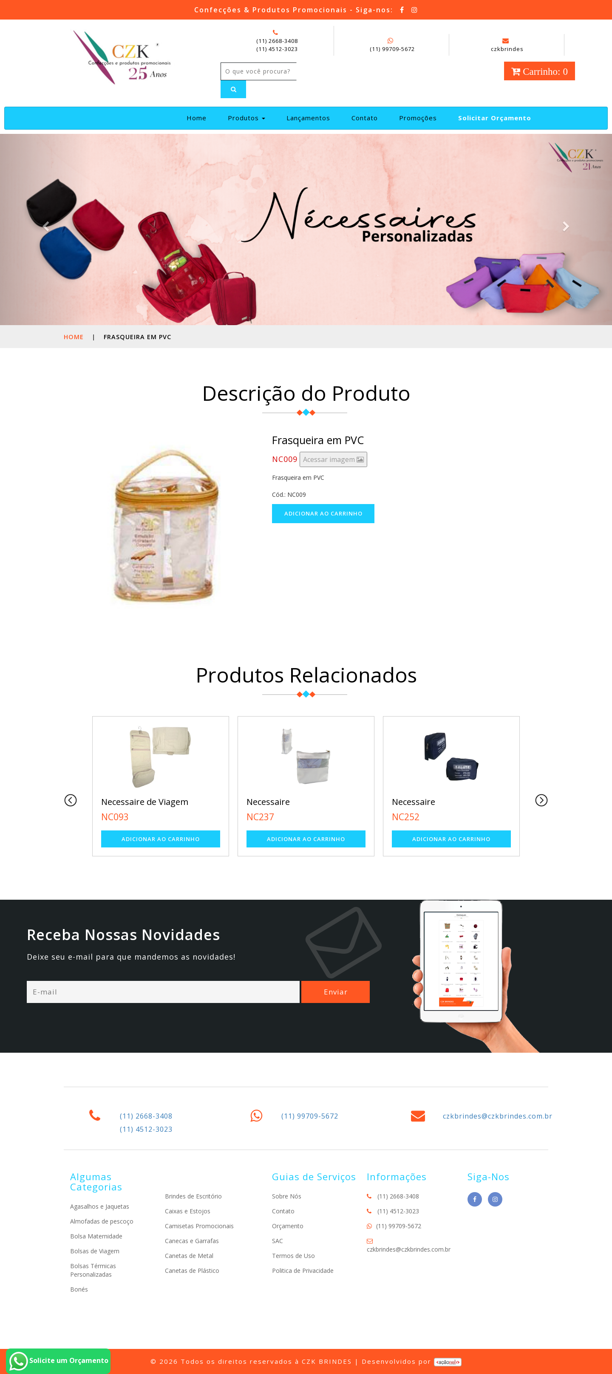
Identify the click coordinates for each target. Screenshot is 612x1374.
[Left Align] (233, 89)
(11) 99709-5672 (392, 49)
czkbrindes (507, 45)
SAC (277, 1241)
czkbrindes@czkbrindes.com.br (497, 1116)
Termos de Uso (293, 1256)
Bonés (79, 1289)
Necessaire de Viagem (144, 801)
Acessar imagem (333, 459)
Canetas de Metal (189, 1256)
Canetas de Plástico (192, 1270)
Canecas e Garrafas (192, 1241)
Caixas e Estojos (187, 1211)
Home (200, 117)
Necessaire (268, 801)
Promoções (418, 117)
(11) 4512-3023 (277, 49)
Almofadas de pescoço (101, 1221)
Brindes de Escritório (193, 1196)
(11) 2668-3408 (277, 41)
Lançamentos (308, 117)
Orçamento (287, 1226)
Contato (364, 117)
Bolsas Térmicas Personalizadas (93, 1270)
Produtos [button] (246, 117)
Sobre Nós (286, 1196)
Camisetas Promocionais (199, 1226)
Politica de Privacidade (303, 1270)
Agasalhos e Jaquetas (99, 1206)
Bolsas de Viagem (94, 1251)
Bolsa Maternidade (96, 1236)
